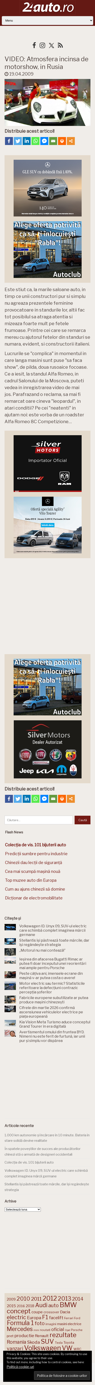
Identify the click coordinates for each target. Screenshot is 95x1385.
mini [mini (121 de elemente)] (36, 1330)
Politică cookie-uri (20, 1367)
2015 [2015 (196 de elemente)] (11, 1305)
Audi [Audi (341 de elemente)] (41, 1305)
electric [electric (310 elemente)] (16, 1317)
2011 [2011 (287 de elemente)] (36, 1299)
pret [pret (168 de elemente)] (10, 1336)
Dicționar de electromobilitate (34, 898)
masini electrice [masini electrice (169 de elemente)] (69, 1324)
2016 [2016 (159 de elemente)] (21, 1306)
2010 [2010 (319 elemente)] (23, 1298)
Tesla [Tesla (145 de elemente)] (59, 1342)
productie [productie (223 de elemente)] (24, 1335)
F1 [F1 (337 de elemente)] (45, 1317)
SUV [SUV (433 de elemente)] (47, 1341)
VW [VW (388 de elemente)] (67, 1348)
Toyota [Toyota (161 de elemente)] (68, 1343)
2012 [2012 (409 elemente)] (50, 1298)
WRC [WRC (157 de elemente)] (77, 1349)
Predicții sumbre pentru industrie (36, 853)
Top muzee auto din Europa (30, 880)
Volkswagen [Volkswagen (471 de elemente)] (42, 1348)
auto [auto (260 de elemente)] (53, 1305)
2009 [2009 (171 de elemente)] (11, 1299)
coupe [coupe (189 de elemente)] (37, 1312)
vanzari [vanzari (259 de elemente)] (15, 1348)
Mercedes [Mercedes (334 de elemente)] (20, 1329)
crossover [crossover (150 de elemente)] (51, 1312)
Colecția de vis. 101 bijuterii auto (29, 1162)
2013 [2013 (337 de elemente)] (64, 1298)
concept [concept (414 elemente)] (19, 1311)
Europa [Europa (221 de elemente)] (34, 1317)
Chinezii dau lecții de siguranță (33, 862)
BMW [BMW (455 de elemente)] (68, 1305)
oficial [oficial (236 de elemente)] (57, 1329)
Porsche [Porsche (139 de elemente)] (76, 1330)
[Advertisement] (48, 1082)
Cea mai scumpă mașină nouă (32, 871)
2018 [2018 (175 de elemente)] (30, 1306)
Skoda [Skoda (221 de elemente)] (33, 1342)
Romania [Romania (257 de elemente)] (16, 1342)
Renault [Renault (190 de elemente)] (42, 1335)
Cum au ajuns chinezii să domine (35, 889)
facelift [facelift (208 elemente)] (56, 1317)
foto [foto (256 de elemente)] (40, 1323)
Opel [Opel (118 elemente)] (67, 1330)
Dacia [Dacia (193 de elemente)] (65, 1311)
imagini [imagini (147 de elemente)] (51, 1324)
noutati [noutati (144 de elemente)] (45, 1330)
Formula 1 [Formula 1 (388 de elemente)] (20, 1323)
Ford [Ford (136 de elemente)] (77, 1318)
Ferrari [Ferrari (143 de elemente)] (68, 1318)
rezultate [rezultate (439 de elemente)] (63, 1335)
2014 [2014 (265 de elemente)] (77, 1299)
